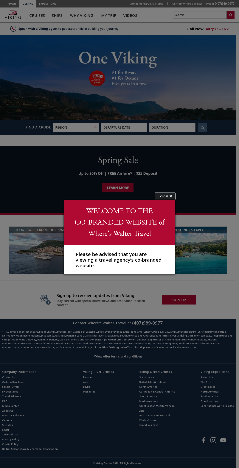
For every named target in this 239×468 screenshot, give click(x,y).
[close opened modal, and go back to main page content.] (165, 196)
